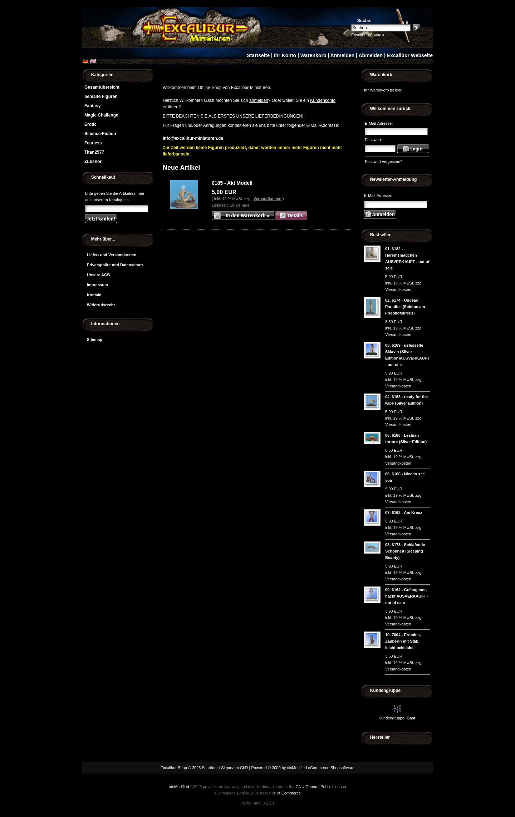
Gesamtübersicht (101, 87)
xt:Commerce (288, 793)
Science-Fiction (100, 133)
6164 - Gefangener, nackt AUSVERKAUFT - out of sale (406, 596)
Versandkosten (267, 199)
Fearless (93, 142)
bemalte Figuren (101, 96)
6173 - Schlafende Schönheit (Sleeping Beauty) (405, 551)
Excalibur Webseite (410, 55)
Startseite (258, 55)
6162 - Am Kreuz (407, 512)
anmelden (258, 100)
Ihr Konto (285, 55)
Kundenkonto (322, 100)
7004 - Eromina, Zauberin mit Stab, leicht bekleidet (403, 641)
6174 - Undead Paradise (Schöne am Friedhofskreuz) (405, 306)
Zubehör (93, 161)
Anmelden (342, 55)
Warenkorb (313, 55)
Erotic (90, 124)
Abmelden (370, 55)
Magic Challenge (101, 115)
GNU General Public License (320, 786)
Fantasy (92, 105)
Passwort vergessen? (383, 161)
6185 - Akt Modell (232, 183)
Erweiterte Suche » (367, 35)
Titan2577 (94, 152)
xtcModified (179, 786)
